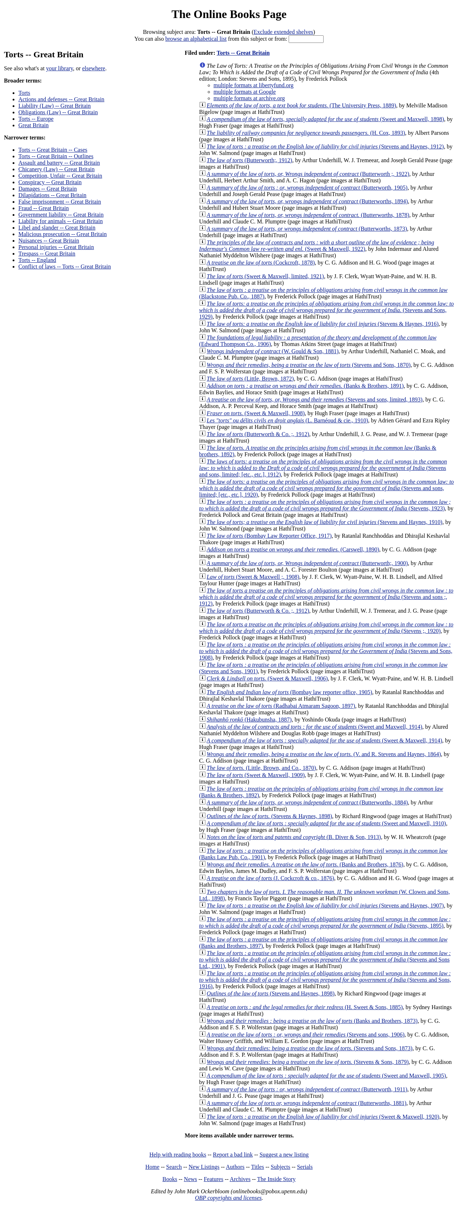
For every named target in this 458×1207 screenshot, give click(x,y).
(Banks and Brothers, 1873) (312, 1021)
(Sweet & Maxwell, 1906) (267, 678)
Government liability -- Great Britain (60, 215)
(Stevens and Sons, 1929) (326, 310)
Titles (257, 1167)
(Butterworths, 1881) (306, 1103)
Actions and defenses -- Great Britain (61, 99)
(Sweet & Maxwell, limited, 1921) (265, 276)
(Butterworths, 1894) (307, 201)
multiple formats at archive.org (249, 98)
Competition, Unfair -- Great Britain (60, 176)
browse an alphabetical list (196, 39)
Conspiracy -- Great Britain (50, 182)
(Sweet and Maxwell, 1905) (326, 1076)
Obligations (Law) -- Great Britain (58, 112)
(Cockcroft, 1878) (261, 262)
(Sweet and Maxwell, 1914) (314, 727)
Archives (240, 1179)
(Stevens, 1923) (325, 505)
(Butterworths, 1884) (307, 802)
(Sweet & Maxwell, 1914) (324, 740)
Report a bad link (233, 1154)
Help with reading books (177, 1154)
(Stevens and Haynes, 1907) (325, 905)
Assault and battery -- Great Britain (59, 163)
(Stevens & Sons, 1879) (308, 1062)
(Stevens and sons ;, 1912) (326, 597)
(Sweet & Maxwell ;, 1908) (253, 577)
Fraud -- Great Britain (43, 208)
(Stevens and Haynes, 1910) (325, 522)
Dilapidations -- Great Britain (52, 195)
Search (174, 1167)
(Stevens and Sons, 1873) (310, 1048)
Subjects (280, 1167)
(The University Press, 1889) (301, 105)
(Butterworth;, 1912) (249, 160)
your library (59, 68)
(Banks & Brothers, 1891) (305, 386)
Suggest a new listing (283, 1154)
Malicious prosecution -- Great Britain (62, 234)
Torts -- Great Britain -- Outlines (55, 156)
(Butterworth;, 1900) (307, 563)
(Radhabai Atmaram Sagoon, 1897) (281, 706)
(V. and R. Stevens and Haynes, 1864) (324, 754)
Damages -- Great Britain (47, 189)
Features (213, 1179)
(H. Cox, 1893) (306, 133)
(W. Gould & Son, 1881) (273, 351)
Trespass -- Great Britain (46, 253)
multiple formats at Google (245, 92)
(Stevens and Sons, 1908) (326, 651)
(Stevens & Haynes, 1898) (269, 816)
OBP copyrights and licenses (228, 1198)
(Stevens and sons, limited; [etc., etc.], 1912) (323, 468)
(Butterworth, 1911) (307, 1089)
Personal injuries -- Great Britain (56, 247)
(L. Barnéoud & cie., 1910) (287, 420)
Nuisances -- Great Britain (48, 241)
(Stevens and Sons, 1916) (325, 979)
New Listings (203, 1167)
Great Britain (33, 125)
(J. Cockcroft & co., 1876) (270, 878)
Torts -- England (37, 260)
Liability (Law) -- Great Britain (54, 106)
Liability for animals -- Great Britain (60, 221)
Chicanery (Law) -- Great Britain (56, 169)
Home (152, 1167)
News (190, 1179)
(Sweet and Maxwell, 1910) (326, 823)
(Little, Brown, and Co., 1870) (261, 768)
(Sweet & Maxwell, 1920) (323, 1117)
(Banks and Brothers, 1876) (305, 864)
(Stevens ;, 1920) (326, 627)
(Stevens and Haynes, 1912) (325, 146)
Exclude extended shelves (283, 32)
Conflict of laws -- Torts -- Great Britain (64, 266)
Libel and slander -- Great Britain (56, 228)
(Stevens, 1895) (325, 922)
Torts (24, 93)
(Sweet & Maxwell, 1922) (316, 245)
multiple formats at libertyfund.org (254, 85)
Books (170, 1179)
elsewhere (93, 68)
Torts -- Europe (36, 119)
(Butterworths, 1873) (307, 229)
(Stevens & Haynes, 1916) (323, 324)
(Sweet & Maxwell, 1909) (256, 775)
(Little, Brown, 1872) (250, 379)
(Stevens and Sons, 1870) (309, 365)
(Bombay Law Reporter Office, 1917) (269, 536)
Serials (305, 1167)
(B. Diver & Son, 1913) (294, 837)
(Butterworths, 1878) (308, 215)
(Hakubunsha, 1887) (249, 719)
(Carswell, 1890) (293, 549)
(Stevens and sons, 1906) (306, 1034)
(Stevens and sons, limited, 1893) (315, 399)
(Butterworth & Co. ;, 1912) (258, 434)
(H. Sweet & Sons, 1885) (305, 1007)
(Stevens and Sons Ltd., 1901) (325, 959)
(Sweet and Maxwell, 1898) (325, 119)
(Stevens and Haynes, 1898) (271, 993)
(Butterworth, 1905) (307, 188)
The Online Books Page (229, 14)
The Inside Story (276, 1179)
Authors (235, 1167)
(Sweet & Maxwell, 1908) (256, 413)
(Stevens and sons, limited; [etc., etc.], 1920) (326, 488)
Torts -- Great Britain (243, 53)
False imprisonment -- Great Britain (59, 202)
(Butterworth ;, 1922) (308, 174)
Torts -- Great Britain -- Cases (52, 150)
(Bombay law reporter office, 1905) (289, 692)
